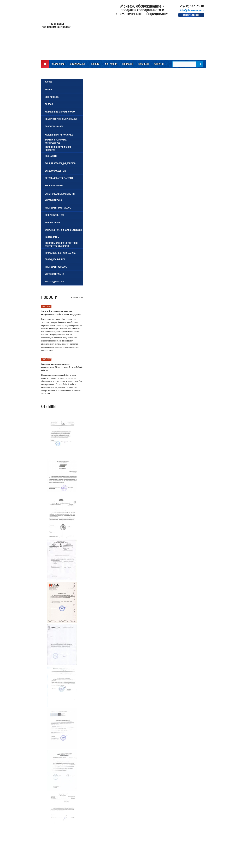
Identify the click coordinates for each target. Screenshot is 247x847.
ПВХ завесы (51, 156)
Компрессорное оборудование (61, 119)
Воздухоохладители (55, 170)
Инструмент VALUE (54, 274)
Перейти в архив (76, 297)
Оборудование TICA (55, 259)
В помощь (127, 64)
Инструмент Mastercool (58, 207)
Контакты (159, 64)
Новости (95, 64)
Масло (48, 89)
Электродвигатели (54, 281)
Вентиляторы (52, 97)
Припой (49, 104)
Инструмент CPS (53, 200)
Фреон (48, 82)
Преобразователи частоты (59, 178)
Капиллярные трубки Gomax (60, 111)
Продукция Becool (54, 215)
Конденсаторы (52, 222)
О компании (57, 64)
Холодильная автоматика (59, 134)
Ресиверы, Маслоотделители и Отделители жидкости (61, 245)
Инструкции (110, 64)
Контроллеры (52, 237)
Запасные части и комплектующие (64, 229)
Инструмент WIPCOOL (56, 266)
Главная (45, 64)
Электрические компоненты (60, 193)
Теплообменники (54, 185)
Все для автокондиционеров (60, 163)
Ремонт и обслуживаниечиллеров (58, 149)
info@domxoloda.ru (192, 10)
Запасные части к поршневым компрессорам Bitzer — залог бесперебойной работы (62, 367)
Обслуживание (77, 64)
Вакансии (143, 64)
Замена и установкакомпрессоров (56, 141)
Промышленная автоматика (60, 252)
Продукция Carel (54, 126)
